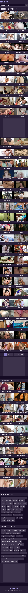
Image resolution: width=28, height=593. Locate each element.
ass (2, 500)
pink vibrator (15, 506)
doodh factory (17, 503)
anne (11, 547)
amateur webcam (5, 541)
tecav (11, 550)
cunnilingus (11, 517)
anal (7, 498)
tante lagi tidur (21, 556)
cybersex (7, 561)
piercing (3, 520)
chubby (20, 515)
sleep (2, 556)
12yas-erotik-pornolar (6, 553)
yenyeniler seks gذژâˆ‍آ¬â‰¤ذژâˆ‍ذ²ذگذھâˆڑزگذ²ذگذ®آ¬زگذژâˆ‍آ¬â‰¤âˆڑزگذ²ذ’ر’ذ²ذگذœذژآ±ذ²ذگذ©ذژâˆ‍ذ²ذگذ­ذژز (11, 539)
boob (20, 517)
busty (8, 520)
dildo (13, 520)
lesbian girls (14, 561)
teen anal (17, 547)
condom (3, 506)
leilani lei (16, 550)
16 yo (17, 544)
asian (11, 498)
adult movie (17, 498)
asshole (3, 512)
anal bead (15, 500)
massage (24, 498)
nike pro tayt (9, 556)
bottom (15, 515)
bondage (3, 515)
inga (20, 541)
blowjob (10, 515)
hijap (15, 556)
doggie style (8, 500)
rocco (21, 544)
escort (8, 530)
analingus (21, 500)
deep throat (10, 512)
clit (17, 517)
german (3, 530)
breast (8, 506)
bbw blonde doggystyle (7, 558)
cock (13, 509)
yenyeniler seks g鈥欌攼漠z (8, 536)
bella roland (22, 530)
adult (17, 509)
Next (22, 354)
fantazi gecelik (5, 547)
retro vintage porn (19, 558)
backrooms (11, 544)
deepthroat (4, 517)
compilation (19, 536)
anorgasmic (17, 512)
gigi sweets (4, 544)
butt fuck (22, 506)
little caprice (23, 553)
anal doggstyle (16, 533)
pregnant (16, 553)
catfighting (14, 530)
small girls (14, 541)
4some (3, 503)
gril (2, 561)
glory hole (22, 550)
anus (21, 509)
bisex (2, 498)
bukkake (3, 509)
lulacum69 (8, 533)
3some (24, 503)
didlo (8, 509)
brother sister (4, 550)
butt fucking (10, 503)
